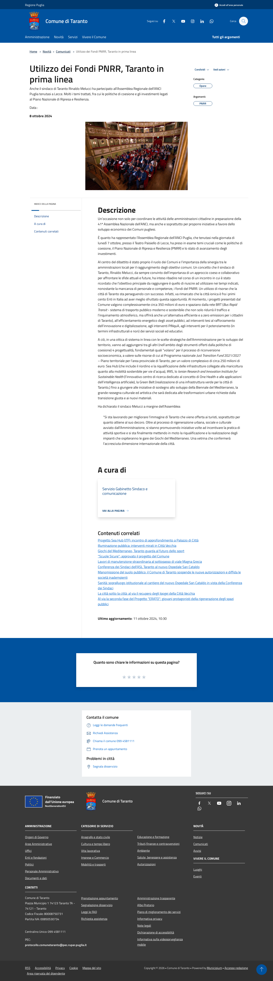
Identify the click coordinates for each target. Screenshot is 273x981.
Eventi (197, 876)
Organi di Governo (36, 837)
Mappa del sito (91, 968)
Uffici (28, 850)
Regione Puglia (34, 5)
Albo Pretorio (145, 905)
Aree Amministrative (38, 844)
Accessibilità (43, 968)
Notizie (197, 837)
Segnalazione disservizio (96, 905)
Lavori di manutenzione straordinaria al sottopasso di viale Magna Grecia (150, 561)
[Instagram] (191, 21)
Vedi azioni (221, 69)
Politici (29, 864)
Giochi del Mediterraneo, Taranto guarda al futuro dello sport (141, 550)
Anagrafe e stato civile (95, 837)
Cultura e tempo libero (95, 844)
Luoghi (197, 869)
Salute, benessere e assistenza (157, 857)
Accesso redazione (236, 968)
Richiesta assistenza (94, 918)
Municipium (214, 968)
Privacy (60, 968)
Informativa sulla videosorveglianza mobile (160, 942)
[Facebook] (162, 21)
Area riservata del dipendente (46, 973)
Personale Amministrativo (42, 871)
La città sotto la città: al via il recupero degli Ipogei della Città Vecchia (146, 593)
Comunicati (63, 51)
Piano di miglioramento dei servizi (159, 912)
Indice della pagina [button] (45, 204)
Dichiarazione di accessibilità (155, 932)
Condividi (202, 69)
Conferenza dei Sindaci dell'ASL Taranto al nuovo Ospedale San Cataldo (149, 566)
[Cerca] (243, 21)
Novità (47, 51)
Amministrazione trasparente (156, 898)
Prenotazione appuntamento (99, 898)
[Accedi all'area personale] (229, 5)
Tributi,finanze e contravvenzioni (158, 843)
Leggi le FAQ (89, 912)
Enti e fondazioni (36, 857)
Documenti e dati (36, 878)
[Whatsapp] (209, 21)
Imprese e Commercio (95, 857)
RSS (27, 968)
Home (33, 51)
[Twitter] (172, 21)
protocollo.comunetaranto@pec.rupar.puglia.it (56, 945)
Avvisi (197, 850)
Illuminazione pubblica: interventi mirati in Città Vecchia (137, 545)
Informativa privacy (149, 918)
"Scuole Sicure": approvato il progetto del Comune (133, 556)
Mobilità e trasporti (93, 864)
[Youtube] (181, 21)
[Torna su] (261, 969)
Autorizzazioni (146, 864)
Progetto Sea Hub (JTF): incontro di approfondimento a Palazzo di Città (148, 540)
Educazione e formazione (153, 837)
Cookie (73, 968)
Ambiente (143, 850)
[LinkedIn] (200, 21)
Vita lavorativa (90, 850)
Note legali (144, 925)
